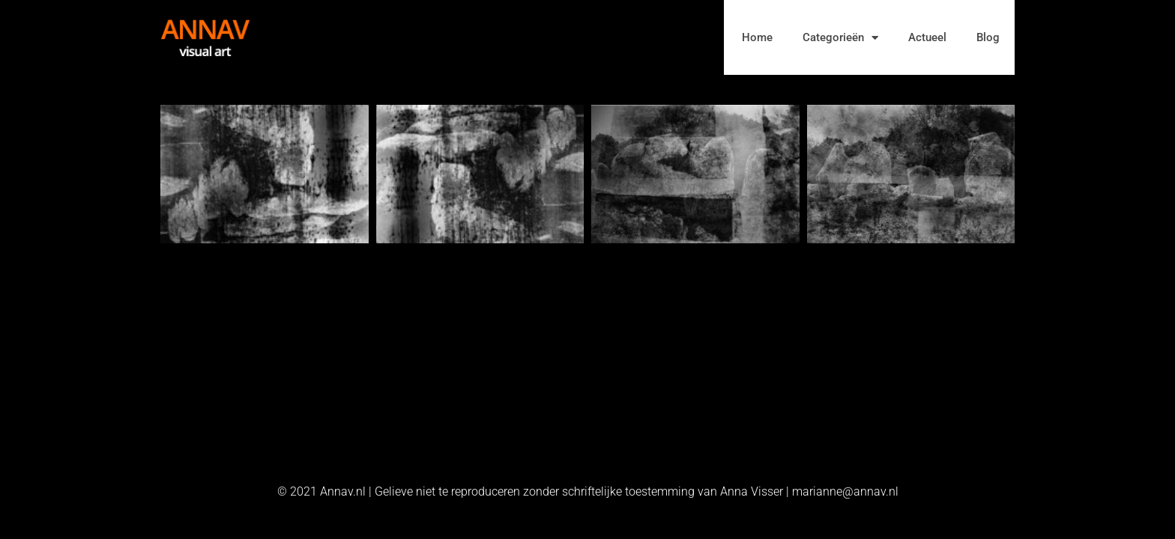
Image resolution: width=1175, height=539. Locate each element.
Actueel (927, 37)
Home (757, 37)
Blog (988, 37)
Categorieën (840, 38)
